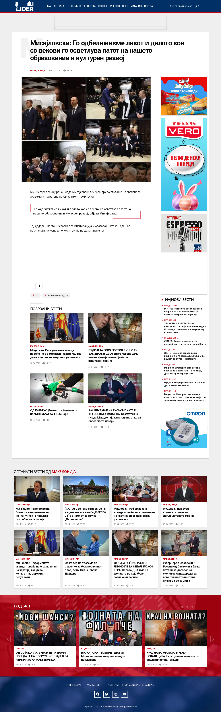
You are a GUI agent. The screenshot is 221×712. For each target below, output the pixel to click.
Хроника (90, 6)
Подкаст (150, 6)
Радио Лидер (24, 6)
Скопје (103, 6)
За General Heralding (139, 684)
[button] (8, 638)
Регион (115, 6)
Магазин (136, 6)
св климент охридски (57, 295)
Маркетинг (94, 684)
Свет (125, 6)
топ (36, 295)
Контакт (114, 684)
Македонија (55, 6)
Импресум (74, 684)
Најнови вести (179, 299)
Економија (73, 6)
